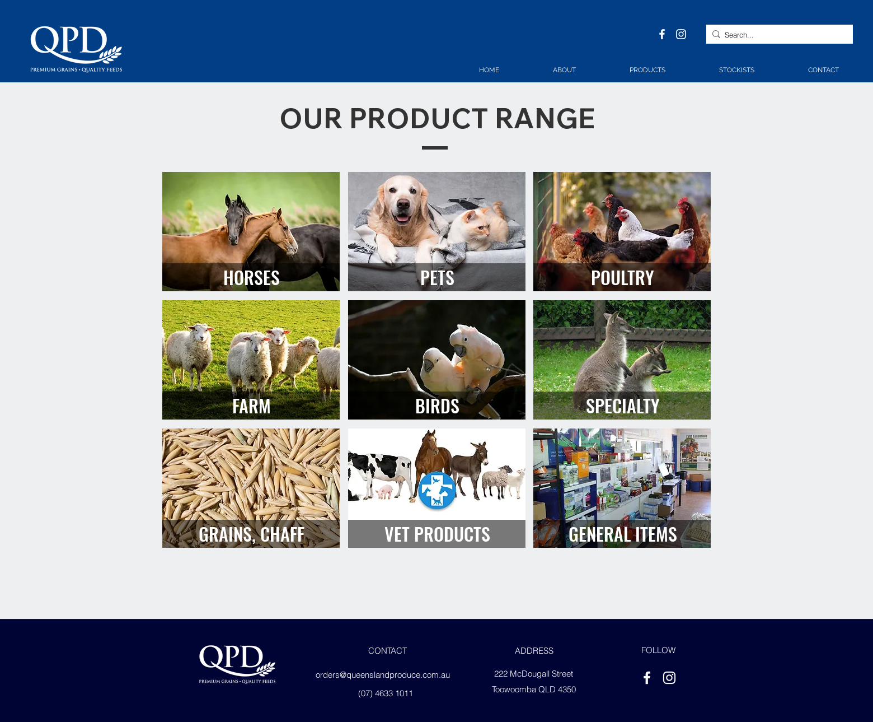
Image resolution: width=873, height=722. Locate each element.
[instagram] (681, 34)
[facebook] (662, 34)
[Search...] (777, 35)
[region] (251, 231)
